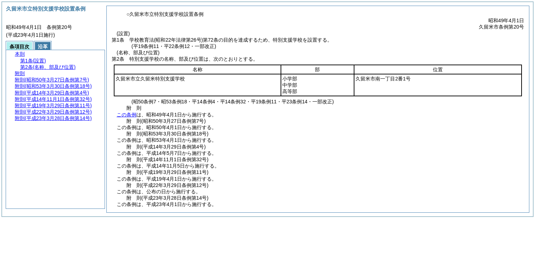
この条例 (126, 114)
